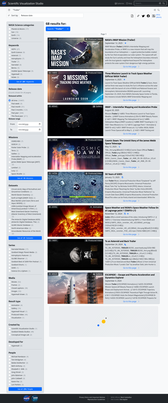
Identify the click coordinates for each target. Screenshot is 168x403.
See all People (25, 389)
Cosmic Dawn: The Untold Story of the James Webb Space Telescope (130, 142)
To (11, 129)
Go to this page (131, 66)
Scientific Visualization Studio (25, 3)
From (12, 124)
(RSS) (158, 15)
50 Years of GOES (113, 174)
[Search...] (146, 3)
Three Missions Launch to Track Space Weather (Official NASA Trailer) (128, 75)
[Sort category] (51, 15)
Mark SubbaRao (126, 397)
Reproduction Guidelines (96, 399)
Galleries (119, 3)
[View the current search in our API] (132, 16)
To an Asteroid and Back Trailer (120, 241)
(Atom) (158, 17)
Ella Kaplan (124, 399)
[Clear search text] (159, 3)
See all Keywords (25, 82)
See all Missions (25, 178)
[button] (67, 29)
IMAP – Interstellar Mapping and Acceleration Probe (131, 107)
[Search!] (164, 3)
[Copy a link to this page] (138, 16)
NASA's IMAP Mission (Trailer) (120, 39)
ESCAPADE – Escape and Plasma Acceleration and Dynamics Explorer (130, 276)
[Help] (9, 10)
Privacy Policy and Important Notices (92, 397)
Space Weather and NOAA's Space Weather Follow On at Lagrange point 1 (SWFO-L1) (132, 209)
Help (129, 3)
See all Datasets (25, 238)
